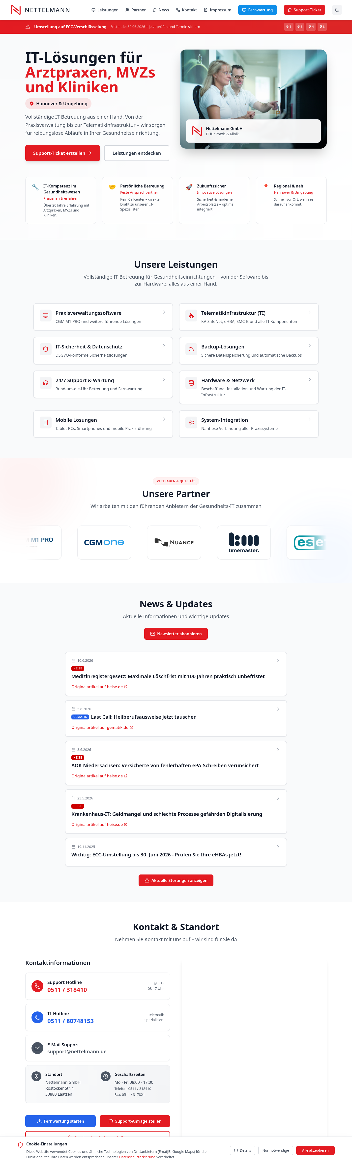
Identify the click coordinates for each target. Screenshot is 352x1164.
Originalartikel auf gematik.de (102, 727)
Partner (135, 10)
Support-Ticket (304, 10)
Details (242, 1150)
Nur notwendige (276, 1150)
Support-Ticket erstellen (62, 153)
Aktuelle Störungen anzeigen (176, 880)
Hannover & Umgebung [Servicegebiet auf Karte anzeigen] (58, 103)
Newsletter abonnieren (176, 634)
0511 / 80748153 (70, 1021)
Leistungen (104, 10)
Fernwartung (257, 10)
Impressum (217, 10)
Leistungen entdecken (137, 153)
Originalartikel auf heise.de (99, 687)
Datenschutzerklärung (137, 1157)
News (161, 10)
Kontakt (186, 10)
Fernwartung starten (60, 1121)
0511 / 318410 (67, 990)
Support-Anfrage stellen (134, 1121)
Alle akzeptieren (315, 1150)
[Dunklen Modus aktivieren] (337, 10)
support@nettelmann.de (77, 1051)
